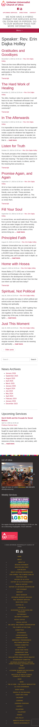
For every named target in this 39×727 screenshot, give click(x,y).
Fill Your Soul (12, 209)
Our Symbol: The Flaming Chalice (22, 574)
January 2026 (11, 373)
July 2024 (9, 391)
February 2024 (11, 398)
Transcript (5, 78)
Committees (19, 630)
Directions (23, 12)
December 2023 (12, 404)
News (20, 679)
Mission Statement (21, 564)
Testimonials (22, 614)
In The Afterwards (15, 118)
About (19, 559)
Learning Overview (22, 703)
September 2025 (12, 376)
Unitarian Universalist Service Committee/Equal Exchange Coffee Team (22, 663)
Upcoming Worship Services (21, 597)
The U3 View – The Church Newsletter (22, 684)
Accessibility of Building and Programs (22, 610)
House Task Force (21, 649)
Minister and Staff (22, 567)
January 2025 (11, 386)
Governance (21, 632)
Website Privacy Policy (21, 720)
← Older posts (8, 350)
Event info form (22, 694)
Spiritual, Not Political (18, 291)
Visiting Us (20, 605)
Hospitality (21, 647)
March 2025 (10, 383)
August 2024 (10, 388)
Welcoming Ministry (21, 642)
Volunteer (20, 709)
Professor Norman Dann (9, 425)
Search (33, 359)
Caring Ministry (21, 635)
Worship (20, 592)
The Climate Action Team (22, 627)
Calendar (19, 697)
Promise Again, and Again (17, 175)
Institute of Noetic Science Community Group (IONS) (21, 675)
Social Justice (19, 619)
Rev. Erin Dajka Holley (30, 150)
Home (19, 556)
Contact (33, 12)
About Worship (21, 594)
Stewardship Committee (21, 659)
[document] (19, 243)
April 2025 (9, 381)
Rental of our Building (21, 692)
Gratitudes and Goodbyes (13, 52)
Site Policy (19, 717)
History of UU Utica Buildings (22, 582)
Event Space (19, 689)
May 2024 (9, 393)
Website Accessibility (22, 723)
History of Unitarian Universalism (21, 586)
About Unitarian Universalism (22, 572)
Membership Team (21, 652)
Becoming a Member (22, 616)
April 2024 (9, 396)
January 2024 (11, 401)
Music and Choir (22, 602)
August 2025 (10, 378)
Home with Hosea (15, 264)
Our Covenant (22, 589)
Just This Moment (15, 324)
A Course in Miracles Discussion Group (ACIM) (22, 671)
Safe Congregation (22, 654)
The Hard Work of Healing (15, 86)
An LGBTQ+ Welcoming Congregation (21, 624)
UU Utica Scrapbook (21, 686)
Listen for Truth (13, 146)
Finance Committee (22, 645)
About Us (21, 562)
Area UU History (22, 584)
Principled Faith (14, 238)
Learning (19, 700)
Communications (22, 637)
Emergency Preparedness (21, 640)
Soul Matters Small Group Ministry (22, 657)
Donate (19, 714)
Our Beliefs (21, 569)
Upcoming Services (10, 12)
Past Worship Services (21, 599)
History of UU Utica (21, 579)
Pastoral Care (21, 577)
